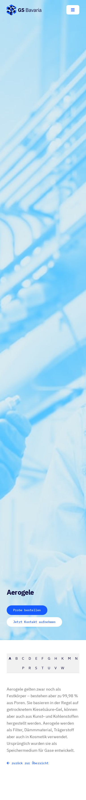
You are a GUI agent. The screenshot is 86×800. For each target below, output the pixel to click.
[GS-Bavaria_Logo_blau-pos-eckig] (24, 6)
